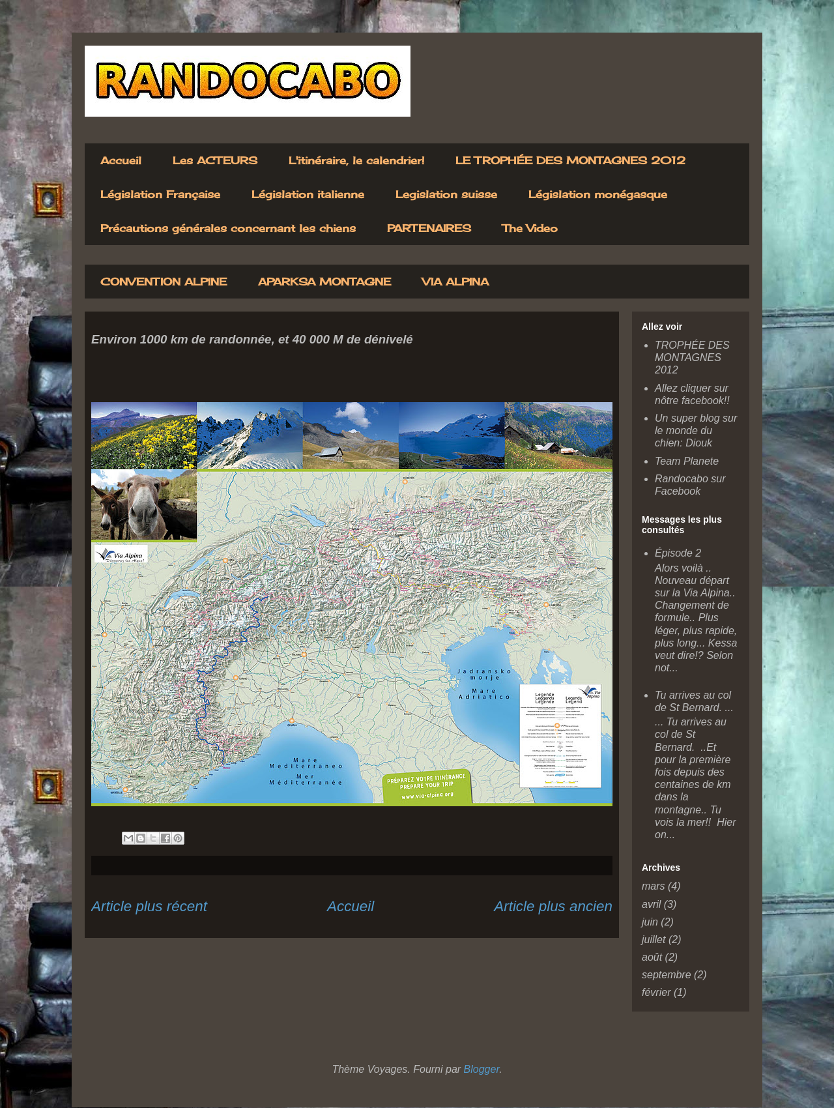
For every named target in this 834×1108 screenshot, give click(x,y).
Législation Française (160, 194)
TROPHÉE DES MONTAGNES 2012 (692, 357)
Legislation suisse (446, 194)
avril (651, 904)
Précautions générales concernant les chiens (228, 228)
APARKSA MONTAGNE (324, 281)
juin (650, 921)
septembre (666, 974)
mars (653, 886)
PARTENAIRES (429, 228)
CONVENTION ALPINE (163, 281)
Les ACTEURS (215, 160)
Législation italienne (308, 194)
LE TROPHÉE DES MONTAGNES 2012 (570, 160)
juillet (653, 939)
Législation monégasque (597, 194)
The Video (530, 228)
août (652, 957)
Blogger (482, 1069)
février (656, 992)
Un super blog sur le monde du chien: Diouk (696, 430)
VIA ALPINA (455, 281)
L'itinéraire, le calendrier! (356, 160)
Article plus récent (149, 906)
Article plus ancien (553, 906)
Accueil (120, 160)
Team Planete (687, 461)
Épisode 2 (678, 553)
